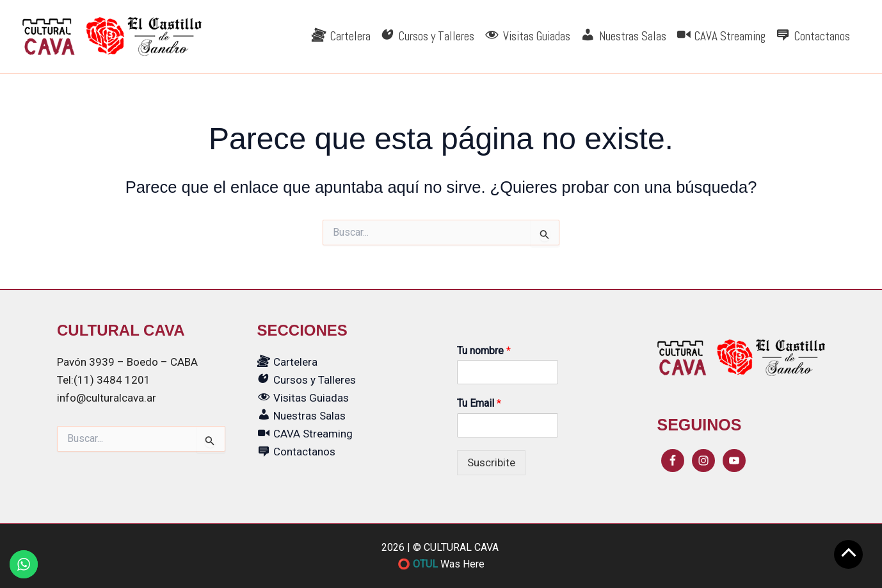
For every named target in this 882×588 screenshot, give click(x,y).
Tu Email (479, 403)
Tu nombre (484, 351)
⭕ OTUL (417, 564)
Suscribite (491, 462)
